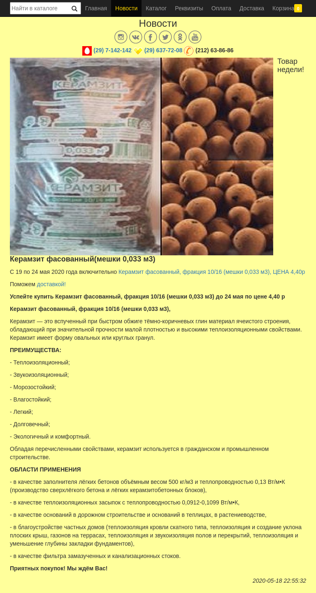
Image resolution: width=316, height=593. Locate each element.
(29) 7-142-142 (112, 50)
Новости (126, 8)
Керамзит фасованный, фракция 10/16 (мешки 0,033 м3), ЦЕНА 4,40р (211, 271)
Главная (96, 8)
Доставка (251, 8)
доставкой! (51, 284)
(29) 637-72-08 (163, 50)
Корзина (287, 8)
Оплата (221, 8)
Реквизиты (189, 8)
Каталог (156, 8)
